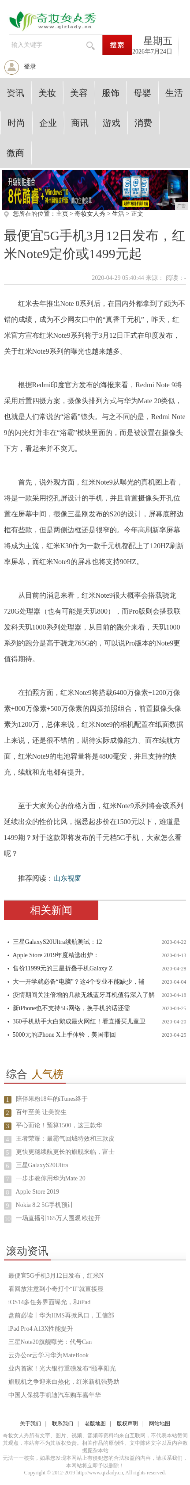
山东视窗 (67, 878)
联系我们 (62, 1423)
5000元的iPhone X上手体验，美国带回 (64, 1034)
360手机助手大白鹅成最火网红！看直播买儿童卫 (79, 1021)
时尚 (16, 123)
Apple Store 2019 (38, 1191)
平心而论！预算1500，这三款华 (59, 1125)
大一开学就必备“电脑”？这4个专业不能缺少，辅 (79, 981)
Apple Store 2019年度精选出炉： (56, 955)
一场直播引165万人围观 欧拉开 (58, 1218)
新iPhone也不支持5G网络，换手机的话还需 (71, 1008)
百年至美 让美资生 (41, 1112)
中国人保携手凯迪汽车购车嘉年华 (54, 1395)
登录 (30, 66)
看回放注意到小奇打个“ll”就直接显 (56, 1289)
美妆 (47, 93)
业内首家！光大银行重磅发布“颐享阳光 (62, 1368)
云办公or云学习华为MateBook (48, 1355)
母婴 (142, 93)
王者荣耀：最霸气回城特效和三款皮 (65, 1138)
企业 (48, 123)
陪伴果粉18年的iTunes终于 (52, 1099)
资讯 (15, 93)
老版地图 (95, 1423)
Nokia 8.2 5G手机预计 (45, 1205)
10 (7, 1219)
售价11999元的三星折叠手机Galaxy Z (63, 968)
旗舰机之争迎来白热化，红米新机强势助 (63, 1381)
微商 (15, 153)
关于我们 (30, 1423)
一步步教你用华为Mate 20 (51, 1178)
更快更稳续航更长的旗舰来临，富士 (65, 1152)
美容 (79, 93)
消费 (143, 123)
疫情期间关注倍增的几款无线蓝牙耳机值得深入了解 (84, 995)
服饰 (110, 93)
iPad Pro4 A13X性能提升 (41, 1328)
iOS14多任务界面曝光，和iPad (49, 1302)
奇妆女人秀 (90, 213)
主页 (62, 213)
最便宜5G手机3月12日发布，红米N (56, 1275)
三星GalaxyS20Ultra (42, 1165)
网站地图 (159, 1423)
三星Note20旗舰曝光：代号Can (50, 1342)
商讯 (80, 123)
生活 (174, 93)
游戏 (111, 123)
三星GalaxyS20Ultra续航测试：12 (57, 942)
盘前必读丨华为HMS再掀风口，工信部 (61, 1315)
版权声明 (127, 1423)
